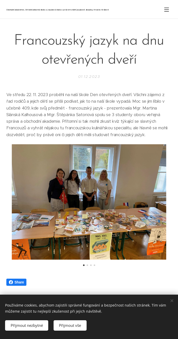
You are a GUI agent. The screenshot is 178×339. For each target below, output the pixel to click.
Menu (166, 9)
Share (16, 282)
